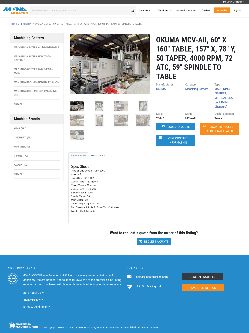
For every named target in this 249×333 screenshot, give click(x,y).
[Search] (79, 10)
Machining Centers (196, 89)
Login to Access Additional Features (219, 129)
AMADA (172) (21, 165)
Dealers (206, 10)
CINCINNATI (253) (23, 137)
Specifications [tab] (78, 155)
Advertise (222, 10)
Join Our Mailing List (148, 286)
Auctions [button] (163, 10)
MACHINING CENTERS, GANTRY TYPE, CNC (36, 82)
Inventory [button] (145, 10)
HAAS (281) (20, 128)
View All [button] (18, 104)
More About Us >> (34, 292)
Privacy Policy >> (33, 299)
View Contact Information (173, 140)
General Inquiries (202, 276)
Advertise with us (203, 287)
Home (13, 24)
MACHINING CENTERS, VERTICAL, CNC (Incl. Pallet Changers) (224, 98)
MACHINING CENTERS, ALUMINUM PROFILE (36, 47)
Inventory (26, 24)
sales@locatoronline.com (152, 276)
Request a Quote (176, 127)
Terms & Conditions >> (36, 306)
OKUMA (161, 89)
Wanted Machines (186, 10)
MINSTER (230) (22, 146)
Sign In (237, 10)
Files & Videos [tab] (98, 155)
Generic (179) (21, 155)
